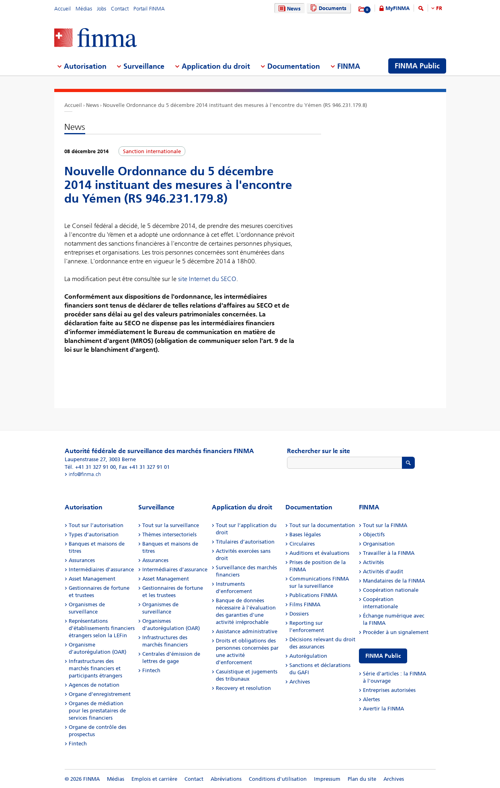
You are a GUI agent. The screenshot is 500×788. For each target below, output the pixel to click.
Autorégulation (308, 656)
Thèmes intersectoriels (169, 534)
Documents (327, 8)
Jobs (101, 9)
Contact (120, 9)
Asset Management (92, 579)
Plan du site (362, 779)
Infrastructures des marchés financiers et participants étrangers (95, 668)
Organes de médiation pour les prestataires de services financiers (97, 710)
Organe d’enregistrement (100, 694)
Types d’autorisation (94, 534)
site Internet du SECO (207, 279)
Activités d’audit (383, 571)
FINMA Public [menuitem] (417, 66)
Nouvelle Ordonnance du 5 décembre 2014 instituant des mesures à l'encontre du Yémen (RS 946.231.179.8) (235, 105)
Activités (373, 562)
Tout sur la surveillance (170, 525)
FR (439, 8)
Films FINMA (304, 604)
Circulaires (302, 544)
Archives (299, 682)
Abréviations (226, 779)
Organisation (379, 544)
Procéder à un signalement (395, 632)
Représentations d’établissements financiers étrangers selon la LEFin (102, 628)
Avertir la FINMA (383, 709)
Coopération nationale (390, 590)
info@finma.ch (85, 474)
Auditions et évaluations (319, 553)
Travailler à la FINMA (388, 553)
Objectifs (374, 534)
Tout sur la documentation (322, 525)
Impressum (327, 779)
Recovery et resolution (243, 688)
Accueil (62, 9)
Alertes (371, 699)
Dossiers (299, 614)
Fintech (78, 744)
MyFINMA (397, 8)
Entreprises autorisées (389, 690)
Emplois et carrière (154, 779)
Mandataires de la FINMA (394, 581)
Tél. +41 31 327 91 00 (90, 467)
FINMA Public (383, 656)
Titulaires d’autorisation (245, 542)
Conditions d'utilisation (278, 779)
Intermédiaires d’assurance (101, 569)
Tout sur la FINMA (385, 525)
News (289, 9)
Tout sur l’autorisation (96, 525)
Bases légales (305, 534)
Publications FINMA (313, 595)
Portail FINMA (149, 9)
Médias (84, 9)
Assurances (82, 560)
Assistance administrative (246, 631)
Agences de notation (94, 685)
